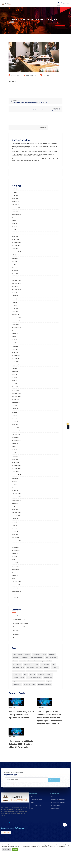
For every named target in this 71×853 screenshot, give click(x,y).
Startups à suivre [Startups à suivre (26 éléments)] (17, 686)
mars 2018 (15, 493)
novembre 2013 (16, 587)
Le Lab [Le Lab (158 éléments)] (25, 676)
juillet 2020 (15, 411)
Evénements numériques (20, 629)
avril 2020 (14, 420)
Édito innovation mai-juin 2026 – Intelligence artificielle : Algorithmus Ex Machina (34, 145)
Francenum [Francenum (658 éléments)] (54, 670)
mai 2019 (14, 452)
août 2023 (14, 295)
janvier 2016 (15, 540)
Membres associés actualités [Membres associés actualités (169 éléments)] (34, 680)
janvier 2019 (15, 464)
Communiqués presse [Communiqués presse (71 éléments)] (33, 663)
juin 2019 (14, 449)
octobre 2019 (15, 439)
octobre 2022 (15, 326)
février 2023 (15, 314)
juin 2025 (14, 226)
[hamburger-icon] (58, 3)
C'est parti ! (6, 834)
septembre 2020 (16, 405)
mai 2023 (14, 304)
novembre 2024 (16, 248)
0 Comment (45, 75)
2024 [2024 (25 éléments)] (14, 656)
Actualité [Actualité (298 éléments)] (20, 656)
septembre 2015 (16, 552)
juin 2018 (14, 483)
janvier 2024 (15, 279)
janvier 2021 (15, 392)
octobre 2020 (15, 402)
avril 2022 (14, 345)
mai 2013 (14, 596)
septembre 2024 (16, 254)
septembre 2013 (16, 593)
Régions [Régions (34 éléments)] (49, 683)
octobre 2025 (15, 213)
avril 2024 (14, 270)
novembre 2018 (16, 471)
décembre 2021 (16, 358)
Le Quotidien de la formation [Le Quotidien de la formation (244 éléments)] (44, 676)
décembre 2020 (16, 395)
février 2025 (15, 238)
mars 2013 (15, 599)
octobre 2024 (15, 251)
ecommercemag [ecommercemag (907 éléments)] (17, 666)
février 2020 (15, 427)
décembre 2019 (16, 433)
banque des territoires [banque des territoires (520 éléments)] (51, 660)
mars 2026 (15, 197)
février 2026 (15, 200)
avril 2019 (14, 455)
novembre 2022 (16, 323)
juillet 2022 (15, 336)
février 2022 (15, 351)
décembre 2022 (16, 320)
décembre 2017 (16, 496)
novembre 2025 (16, 210)
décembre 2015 (16, 543)
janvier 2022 (15, 354)
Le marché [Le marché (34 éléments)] (32, 676)
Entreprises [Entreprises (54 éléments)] (35, 666)
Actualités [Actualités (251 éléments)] (27, 656)
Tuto (14, 640)
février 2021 (15, 389)
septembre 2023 (16, 292)
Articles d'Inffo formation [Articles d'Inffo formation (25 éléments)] (37, 660)
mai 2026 (14, 191)
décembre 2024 (16, 244)
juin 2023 (14, 301)
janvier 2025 (15, 241)
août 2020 (14, 408)
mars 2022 (15, 348)
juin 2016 (14, 524)
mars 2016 (15, 534)
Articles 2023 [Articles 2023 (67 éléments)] (52, 656)
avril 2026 (14, 194)
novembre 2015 (16, 546)
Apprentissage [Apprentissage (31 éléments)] (36, 656)
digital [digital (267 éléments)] (43, 663)
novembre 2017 (16, 499)
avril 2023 (14, 307)
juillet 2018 (15, 480)
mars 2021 (15, 386)
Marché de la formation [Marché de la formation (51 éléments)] (18, 680)
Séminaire (16, 636)
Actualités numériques (19, 618)
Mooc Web (16, 633)
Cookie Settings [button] (6, 849)
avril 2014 (14, 581)
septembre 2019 (16, 442)
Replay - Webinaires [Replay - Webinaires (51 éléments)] (39, 683)
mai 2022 (14, 342)
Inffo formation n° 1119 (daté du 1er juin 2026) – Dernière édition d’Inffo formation (34, 153)
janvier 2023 (15, 317)
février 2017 (15, 512)
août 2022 (14, 332)
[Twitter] (6, 824)
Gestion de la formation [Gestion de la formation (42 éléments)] (18, 673)
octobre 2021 (15, 364)
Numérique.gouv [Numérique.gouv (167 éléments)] (48, 680)
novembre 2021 (16, 361)
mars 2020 (15, 424)
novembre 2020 (16, 398)
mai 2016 (14, 527)
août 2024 (14, 257)
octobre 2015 (15, 549)
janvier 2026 (15, 204)
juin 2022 (14, 339)
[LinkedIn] (9, 824)
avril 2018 (14, 489)
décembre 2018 (16, 468)
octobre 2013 (15, 590)
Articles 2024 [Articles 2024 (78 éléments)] (16, 660)
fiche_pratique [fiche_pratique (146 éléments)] (30, 670)
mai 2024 (14, 266)
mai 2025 (14, 229)
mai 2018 (14, 486)
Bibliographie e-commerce (20, 625)
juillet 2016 (15, 521)
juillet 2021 (15, 373)
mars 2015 (15, 565)
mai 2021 (14, 380)
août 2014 (14, 574)
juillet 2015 (15, 555)
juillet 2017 (15, 505)
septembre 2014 (16, 571)
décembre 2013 (16, 584)
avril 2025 (14, 232)
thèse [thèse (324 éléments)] (33, 686)
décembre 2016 (16, 515)
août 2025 (14, 219)
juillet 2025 (15, 222)
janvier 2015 (15, 568)
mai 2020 (14, 417)
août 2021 (14, 370)
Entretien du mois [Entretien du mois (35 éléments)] (45, 666)
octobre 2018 (15, 474)
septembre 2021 (16, 367)
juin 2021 (14, 376)
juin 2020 (14, 414)
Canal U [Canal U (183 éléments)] (15, 663)
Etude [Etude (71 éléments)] (53, 666)
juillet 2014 (15, 578)
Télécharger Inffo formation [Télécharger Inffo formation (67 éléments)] (44, 686)
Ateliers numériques (31, 75)
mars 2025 (15, 235)
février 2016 (15, 537)
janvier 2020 (15, 430)
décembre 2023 (16, 282)
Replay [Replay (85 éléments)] (30, 683)
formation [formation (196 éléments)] (46, 670)
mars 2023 (15, 310)
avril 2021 (14, 383)
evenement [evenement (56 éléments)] (16, 670)
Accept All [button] (15, 849)
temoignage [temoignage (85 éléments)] (27, 686)
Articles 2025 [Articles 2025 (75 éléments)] (25, 660)
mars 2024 (15, 273)
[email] (26, 782)
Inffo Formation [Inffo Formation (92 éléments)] (31, 673)
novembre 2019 (16, 436)
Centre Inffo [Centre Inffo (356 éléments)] (22, 663)
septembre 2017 (16, 502)
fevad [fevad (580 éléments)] (22, 670)
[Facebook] (2, 824)
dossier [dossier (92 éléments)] (49, 663)
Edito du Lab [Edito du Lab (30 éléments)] (27, 666)
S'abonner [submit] (54, 782)
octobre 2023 (15, 288)
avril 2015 (14, 562)
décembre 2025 (16, 207)
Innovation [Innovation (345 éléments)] (39, 673)
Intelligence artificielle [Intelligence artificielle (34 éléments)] (50, 673)
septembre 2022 (16, 329)
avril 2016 (14, 530)
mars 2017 (15, 508)
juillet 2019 (15, 446)
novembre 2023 (16, 285)
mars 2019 (15, 458)
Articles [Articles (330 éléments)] (44, 656)
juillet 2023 (15, 298)
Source (14, 82)
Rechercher (12, 123)
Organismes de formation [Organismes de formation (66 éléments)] (19, 683)
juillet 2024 (15, 260)
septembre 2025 (16, 216)
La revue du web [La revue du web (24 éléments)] (17, 676)
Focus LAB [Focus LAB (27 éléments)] (39, 670)
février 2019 (15, 461)
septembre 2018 (16, 477)
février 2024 (15, 276)
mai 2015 (14, 559)
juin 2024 (14, 263)
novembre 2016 (16, 518)
